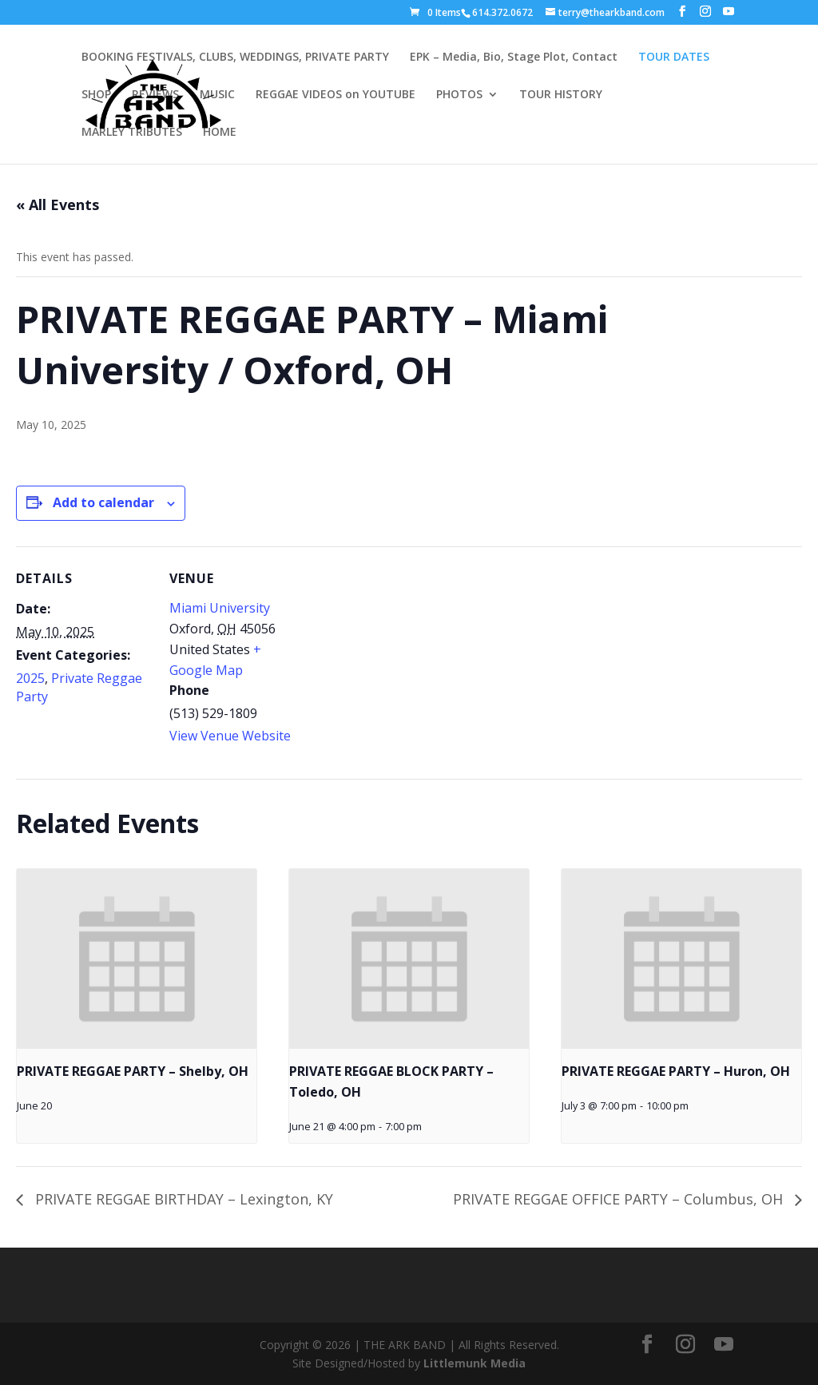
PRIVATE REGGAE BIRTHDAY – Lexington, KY (182, 1198)
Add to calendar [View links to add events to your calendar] (103, 502)
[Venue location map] (407, 657)
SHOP (96, 95)
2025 (30, 678)
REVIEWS (155, 95)
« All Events (57, 204)
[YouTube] (728, 12)
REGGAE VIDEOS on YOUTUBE (335, 95)
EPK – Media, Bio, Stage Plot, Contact (513, 57)
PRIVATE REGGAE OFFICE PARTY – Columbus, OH (620, 1198)
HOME (219, 132)
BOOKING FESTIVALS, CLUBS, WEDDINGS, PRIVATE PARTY (235, 57)
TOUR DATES (673, 57)
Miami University (219, 608)
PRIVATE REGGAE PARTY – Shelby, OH (132, 1071)
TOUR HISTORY (560, 95)
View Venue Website (230, 735)
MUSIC (217, 95)
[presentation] (136, 959)
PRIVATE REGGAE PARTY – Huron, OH (676, 1071)
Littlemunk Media (474, 1363)
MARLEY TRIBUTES (131, 132)
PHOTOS (459, 95)
